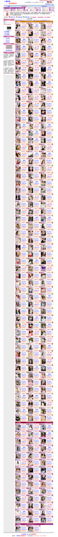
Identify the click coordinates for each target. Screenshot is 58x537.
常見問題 (8, 38)
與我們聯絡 (47, 4)
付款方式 (8, 40)
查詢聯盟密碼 (9, 50)
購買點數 (6, 31)
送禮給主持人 (24, 26)
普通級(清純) (27, 17)
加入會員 (52, 4)
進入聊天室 (36, 39)
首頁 (9, 6)
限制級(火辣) (12, 17)
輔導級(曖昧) (20, 17)
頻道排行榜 (44, 6)
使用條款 (8, 41)
